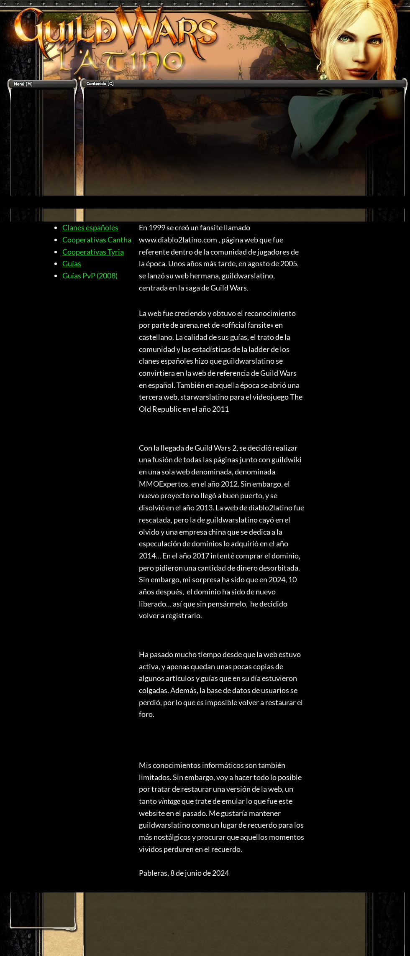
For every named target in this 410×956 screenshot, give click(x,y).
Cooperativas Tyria (93, 251)
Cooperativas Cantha (96, 239)
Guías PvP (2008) (90, 275)
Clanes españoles (90, 227)
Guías (71, 263)
